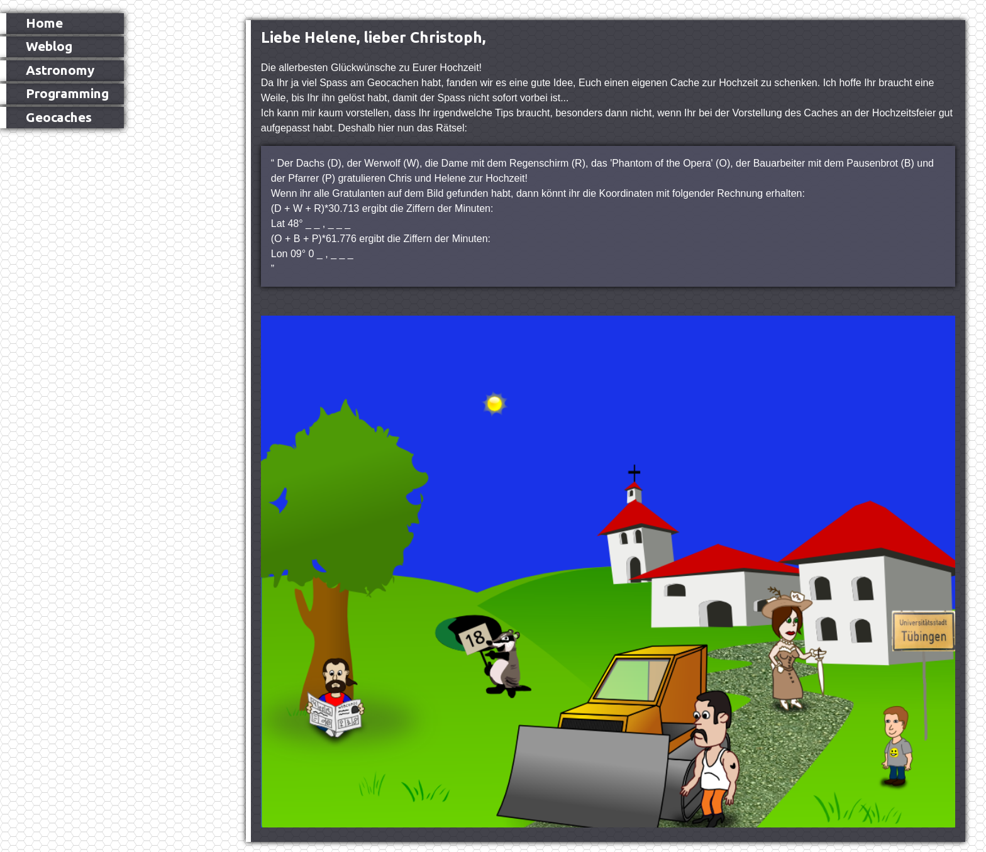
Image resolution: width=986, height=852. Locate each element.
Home (44, 23)
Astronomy (60, 70)
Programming (67, 93)
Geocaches (59, 117)
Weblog (49, 46)
